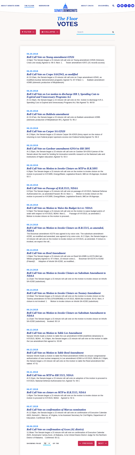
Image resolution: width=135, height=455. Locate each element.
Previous (87, 443)
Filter (26, 32)
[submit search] (113, 32)
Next (101, 443)
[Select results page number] (47, 443)
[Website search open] (113, 6)
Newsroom (44, 6)
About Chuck (87, 6)
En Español (103, 6)
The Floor (29, 6)
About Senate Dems (10, 6)
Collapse (48, 32)
